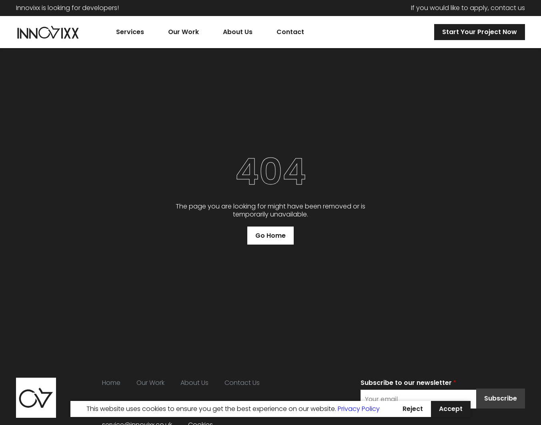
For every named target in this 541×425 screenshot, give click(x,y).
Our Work (150, 382)
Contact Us (242, 382)
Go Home (270, 235)
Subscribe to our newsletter (409, 382)
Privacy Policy (359, 408)
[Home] (48, 32)
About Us (194, 382)
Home (111, 382)
